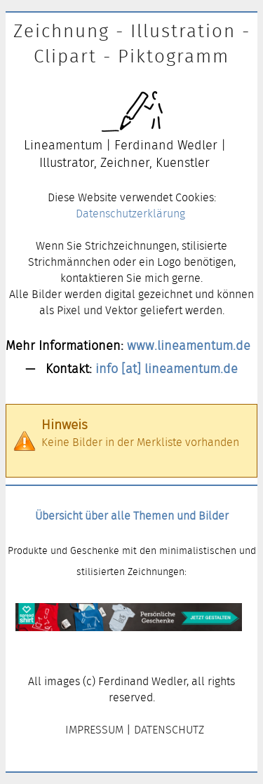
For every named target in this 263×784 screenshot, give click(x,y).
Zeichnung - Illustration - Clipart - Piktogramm (131, 43)
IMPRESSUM (94, 730)
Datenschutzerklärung (130, 213)
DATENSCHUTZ (169, 730)
